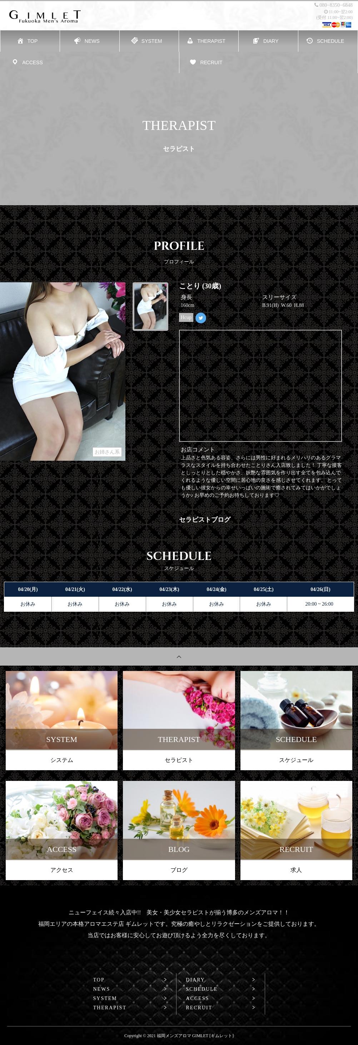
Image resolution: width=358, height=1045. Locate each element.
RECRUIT (199, 1007)
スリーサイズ (279, 297)
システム (61, 760)
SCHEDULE (202, 989)
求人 (296, 870)
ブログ (179, 870)
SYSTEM (105, 998)
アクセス (61, 870)
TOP (99, 980)
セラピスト (179, 760)
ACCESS (197, 998)
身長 (186, 297)
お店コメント (198, 449)
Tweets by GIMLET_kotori (209, 334)
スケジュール (296, 760)
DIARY (195, 980)
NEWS (101, 989)
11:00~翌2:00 (338, 11)
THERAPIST (109, 1007)
